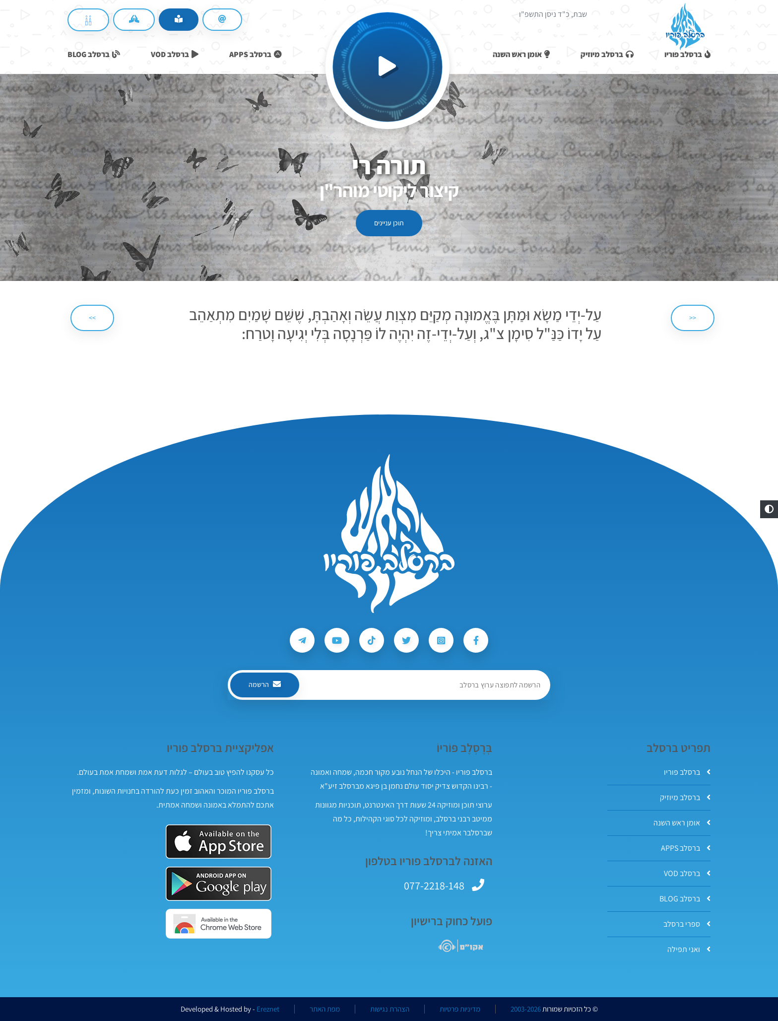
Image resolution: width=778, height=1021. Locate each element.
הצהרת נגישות (389, 1009)
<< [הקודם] (692, 317)
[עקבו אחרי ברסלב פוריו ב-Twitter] (406, 640)
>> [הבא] (92, 317)
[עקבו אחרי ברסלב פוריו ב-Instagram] (441, 640)
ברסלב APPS (686, 848)
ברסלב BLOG (685, 898)
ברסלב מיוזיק (685, 797)
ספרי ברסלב (687, 924)
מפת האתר (325, 1009)
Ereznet (268, 1009)
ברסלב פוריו (687, 772)
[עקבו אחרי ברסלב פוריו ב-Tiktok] (371, 640)
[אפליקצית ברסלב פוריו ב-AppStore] (218, 841)
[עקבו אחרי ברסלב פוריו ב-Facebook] (475, 640)
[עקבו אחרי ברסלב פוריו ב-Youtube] (336, 640)
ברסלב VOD (687, 873)
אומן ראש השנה (682, 822)
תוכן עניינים (389, 222)
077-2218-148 (434, 885)
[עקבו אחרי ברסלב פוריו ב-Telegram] (302, 640)
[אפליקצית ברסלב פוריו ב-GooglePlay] (218, 884)
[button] (769, 509)
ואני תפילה (689, 949)
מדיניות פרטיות (460, 1009)
